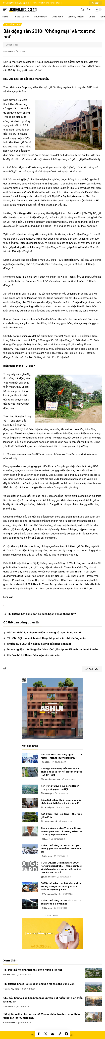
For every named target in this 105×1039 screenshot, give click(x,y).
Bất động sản (12, 24)
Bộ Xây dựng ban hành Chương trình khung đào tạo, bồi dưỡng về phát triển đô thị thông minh (61, 886)
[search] (82, 9)
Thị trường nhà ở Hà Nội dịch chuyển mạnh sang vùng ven (38, 983)
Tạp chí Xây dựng (11, 989)
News (46, 839)
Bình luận (92, 669)
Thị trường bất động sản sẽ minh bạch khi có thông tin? (41, 613)
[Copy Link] (59, 1033)
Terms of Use (56, 3)
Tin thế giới (48, 807)
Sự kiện (46, 762)
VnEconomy (8, 975)
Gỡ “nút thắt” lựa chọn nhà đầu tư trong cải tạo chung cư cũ (44, 632)
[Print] (66, 1033)
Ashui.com (8, 51)
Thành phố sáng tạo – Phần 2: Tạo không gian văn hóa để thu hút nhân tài (61, 848)
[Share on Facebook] (38, 1033)
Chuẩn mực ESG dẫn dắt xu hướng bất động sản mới (39, 643)
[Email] (52, 1033)
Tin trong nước (50, 894)
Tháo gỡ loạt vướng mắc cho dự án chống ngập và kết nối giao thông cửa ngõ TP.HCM (61, 771)
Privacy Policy (39, 3)
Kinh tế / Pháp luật (51, 779)
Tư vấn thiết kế (50, 821)
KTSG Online (9, 1023)
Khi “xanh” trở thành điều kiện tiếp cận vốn (33, 655)
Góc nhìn (47, 856)
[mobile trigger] (6, 9)
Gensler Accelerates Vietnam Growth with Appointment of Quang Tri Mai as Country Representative (61, 831)
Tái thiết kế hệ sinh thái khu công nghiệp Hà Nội (32, 969)
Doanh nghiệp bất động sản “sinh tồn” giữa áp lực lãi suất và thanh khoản (52, 649)
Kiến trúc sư (48, 877)
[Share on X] (45, 1033)
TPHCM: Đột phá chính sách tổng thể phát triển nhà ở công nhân (46, 638)
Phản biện (47, 793)
